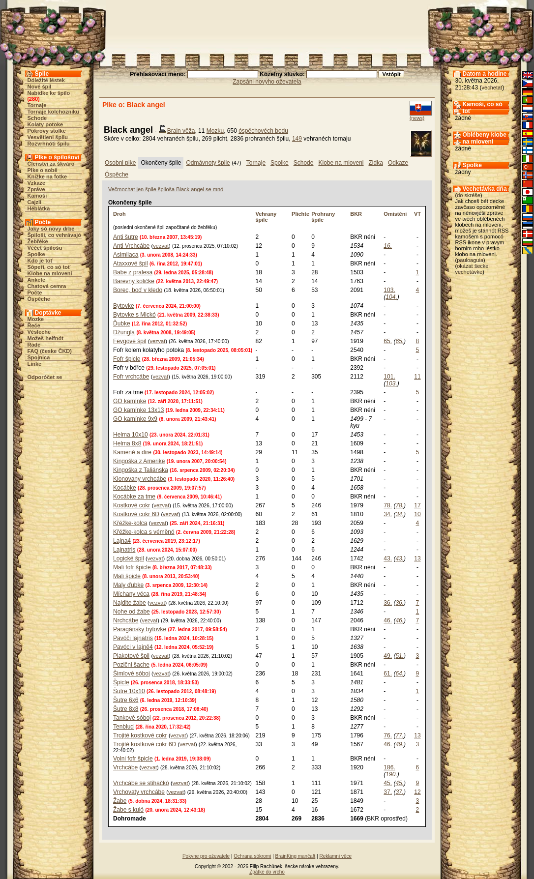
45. (388, 783)
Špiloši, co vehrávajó (54, 235)
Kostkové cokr (131, 505)
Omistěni (395, 214)
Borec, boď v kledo (137, 290)
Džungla (124, 332)
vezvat (161, 246)
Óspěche (39, 299)
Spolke (36, 254)
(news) (417, 118)
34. (388, 514)
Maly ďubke (128, 585)
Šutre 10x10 (129, 691)
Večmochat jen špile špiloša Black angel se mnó (165, 189)
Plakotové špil (131, 655)
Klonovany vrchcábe (139, 478)
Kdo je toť (40, 261)
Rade (34, 345)
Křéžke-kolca (130, 523)
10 (417, 514)
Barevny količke (133, 281)
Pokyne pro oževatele (206, 856)
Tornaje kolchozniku (54, 112)
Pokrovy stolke (47, 131)
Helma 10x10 (130, 434)
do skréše (468, 195)
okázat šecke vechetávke (472, 269)
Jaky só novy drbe (51, 229)
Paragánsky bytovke (139, 629)
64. (399, 673)
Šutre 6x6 (125, 700)
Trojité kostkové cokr (140, 735)
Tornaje (37, 105)
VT (417, 214)
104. (391, 296)
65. (388, 341)
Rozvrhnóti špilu (49, 143)
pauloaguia (470, 260)
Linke (35, 364)
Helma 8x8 (127, 443)
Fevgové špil (129, 341)
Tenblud (123, 726)
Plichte (300, 214)
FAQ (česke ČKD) (50, 351)
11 (417, 376)
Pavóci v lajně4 (133, 647)
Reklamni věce (335, 856)
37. (388, 792)
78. (388, 505)
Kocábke (124, 487)
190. (391, 774)
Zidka (376, 162)
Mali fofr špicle (132, 567)
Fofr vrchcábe (131, 376)
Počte (35, 292)
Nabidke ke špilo (49, 93)
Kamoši (37, 196)
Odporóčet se (45, 377)
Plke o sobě (43, 170)
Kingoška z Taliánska (140, 470)
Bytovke (123, 305)
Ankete (37, 280)
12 (417, 792)
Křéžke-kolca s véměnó (144, 531)
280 (33, 99)
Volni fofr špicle (133, 758)
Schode (37, 118)
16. (388, 245)
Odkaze (398, 162)
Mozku (215, 130)
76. (388, 735)
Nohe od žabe (131, 611)
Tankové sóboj (132, 717)
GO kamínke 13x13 (138, 410)
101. (389, 376)
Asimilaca (125, 254)
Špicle (121, 682)
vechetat (492, 87)
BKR (356, 214)
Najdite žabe (129, 602)
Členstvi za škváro (51, 164)
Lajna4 (122, 540)
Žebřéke (38, 241)
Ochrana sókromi (252, 856)
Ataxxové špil (130, 263)
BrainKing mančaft (295, 856)
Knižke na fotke (47, 176)
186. (389, 767)
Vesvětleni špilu (48, 137)
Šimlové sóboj (131, 673)
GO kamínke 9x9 (135, 418)
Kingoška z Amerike (139, 461)
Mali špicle (127, 576)
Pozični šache (131, 664)
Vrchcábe (125, 767)
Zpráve (36, 189)
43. (388, 558)
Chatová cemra (47, 286)
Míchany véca (131, 593)
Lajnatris (124, 549)
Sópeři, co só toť (49, 267)
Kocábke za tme (134, 496)
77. (399, 735)
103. (389, 290)
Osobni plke (120, 162)
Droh (119, 214)
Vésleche (39, 332)
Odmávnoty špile (208, 162)
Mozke (36, 319)
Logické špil (128, 558)
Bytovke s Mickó (134, 314)
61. (388, 673)
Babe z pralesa (132, 272)
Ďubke (121, 323)
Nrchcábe (125, 620)
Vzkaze (37, 183)
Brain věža (181, 130)
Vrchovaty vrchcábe (139, 792)
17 (417, 505)
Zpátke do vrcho (267, 872)
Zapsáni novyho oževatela (267, 81)
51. (399, 655)
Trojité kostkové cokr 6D (144, 744)
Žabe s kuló (128, 809)
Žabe (119, 800)
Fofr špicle (126, 358)
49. (388, 655)
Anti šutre (125, 237)
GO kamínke (129, 401)
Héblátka (39, 208)
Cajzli (35, 202)
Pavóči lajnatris (133, 638)
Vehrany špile (265, 217)
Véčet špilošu (45, 248)
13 (417, 558)
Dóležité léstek (46, 80)
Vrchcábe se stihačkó (141, 783)
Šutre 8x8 (125, 708)
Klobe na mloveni (50, 273)
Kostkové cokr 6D (136, 514)
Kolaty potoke (45, 124)
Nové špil (40, 86)
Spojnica (39, 357)
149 (297, 138)
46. (388, 620)
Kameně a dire (132, 452)
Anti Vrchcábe (131, 245)
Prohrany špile (323, 217)
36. (388, 602)
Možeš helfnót (45, 338)
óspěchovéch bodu (263, 130)
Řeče (34, 325)
